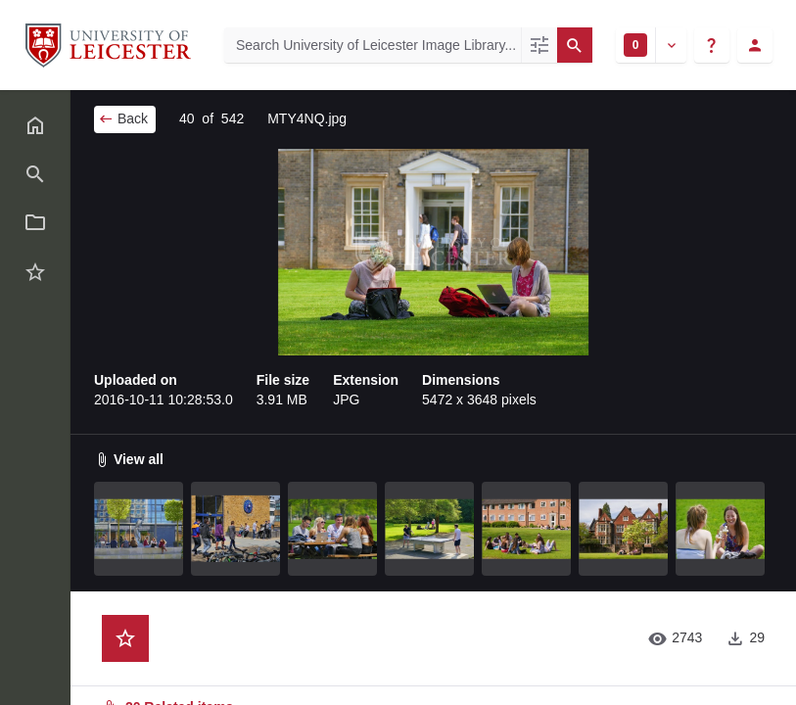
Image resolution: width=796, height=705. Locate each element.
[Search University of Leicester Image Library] (372, 45)
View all (129, 459)
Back (123, 118)
